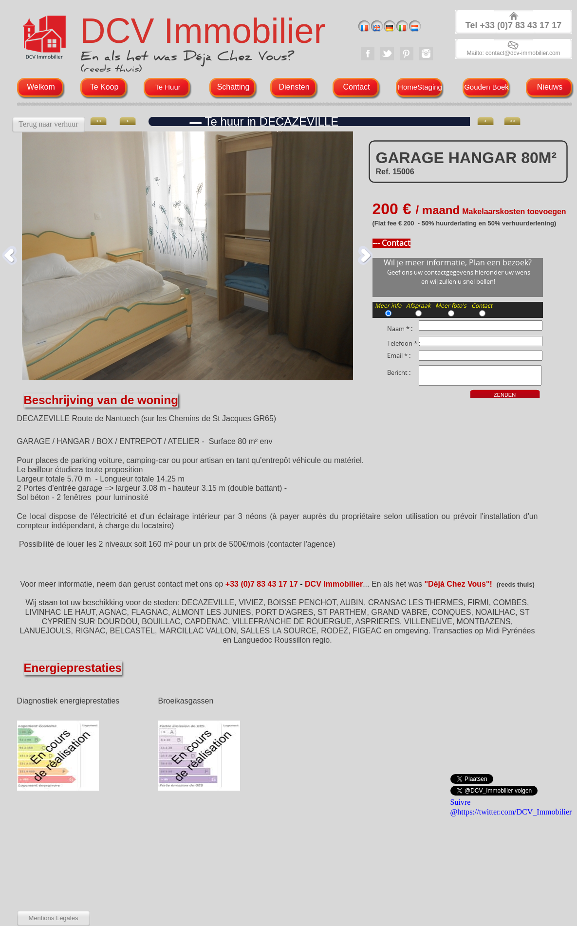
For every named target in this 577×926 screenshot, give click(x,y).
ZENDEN (505, 395)
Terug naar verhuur (48, 124)
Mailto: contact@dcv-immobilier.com (513, 53)
